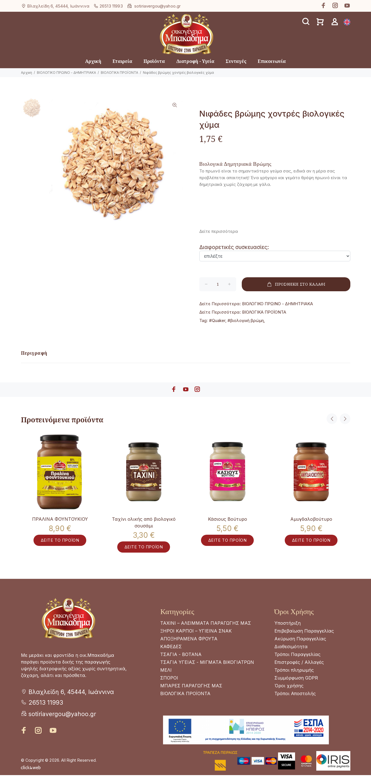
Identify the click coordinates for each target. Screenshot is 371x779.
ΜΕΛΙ (166, 674)
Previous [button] (332, 418)
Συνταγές (236, 61)
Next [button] (345, 418)
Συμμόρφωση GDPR (296, 682)
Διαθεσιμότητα (291, 650)
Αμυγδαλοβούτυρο (311, 519)
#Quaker (217, 320)
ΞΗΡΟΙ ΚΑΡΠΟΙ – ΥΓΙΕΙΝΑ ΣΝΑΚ (196, 635)
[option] (32, 110)
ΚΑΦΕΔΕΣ (171, 650)
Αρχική (93, 61)
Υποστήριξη (287, 627)
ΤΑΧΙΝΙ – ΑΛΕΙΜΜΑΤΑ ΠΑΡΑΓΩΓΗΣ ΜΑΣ (205, 627)
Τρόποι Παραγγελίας (297, 658)
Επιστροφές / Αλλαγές (299, 666)
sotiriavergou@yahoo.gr (157, 6)
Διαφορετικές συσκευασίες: (234, 247)
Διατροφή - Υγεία (195, 61)
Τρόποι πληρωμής (294, 674)
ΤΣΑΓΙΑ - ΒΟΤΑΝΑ (181, 658)
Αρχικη (26, 72)
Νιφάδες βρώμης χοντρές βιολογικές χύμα (178, 72)
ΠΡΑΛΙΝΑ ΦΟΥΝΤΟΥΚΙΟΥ (60, 519)
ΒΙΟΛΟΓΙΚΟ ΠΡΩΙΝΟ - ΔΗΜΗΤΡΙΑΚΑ (66, 72)
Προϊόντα (154, 61)
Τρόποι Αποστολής (295, 697)
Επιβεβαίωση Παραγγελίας (304, 635)
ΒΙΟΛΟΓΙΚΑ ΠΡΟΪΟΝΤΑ (119, 72)
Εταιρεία (122, 61)
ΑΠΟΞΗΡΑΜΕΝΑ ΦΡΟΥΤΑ (188, 642)
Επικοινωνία (272, 61)
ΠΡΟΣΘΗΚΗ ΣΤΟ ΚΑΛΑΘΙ (296, 284)
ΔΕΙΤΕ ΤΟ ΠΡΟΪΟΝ (60, 543)
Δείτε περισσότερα (218, 231)
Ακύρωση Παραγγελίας (300, 642)
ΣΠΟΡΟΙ (169, 682)
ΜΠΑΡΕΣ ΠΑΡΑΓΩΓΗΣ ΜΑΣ (191, 689)
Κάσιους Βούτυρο (227, 519)
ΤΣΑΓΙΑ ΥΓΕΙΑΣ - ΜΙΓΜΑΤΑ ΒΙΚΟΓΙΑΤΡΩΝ (207, 666)
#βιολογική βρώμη (246, 320)
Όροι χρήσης (288, 689)
